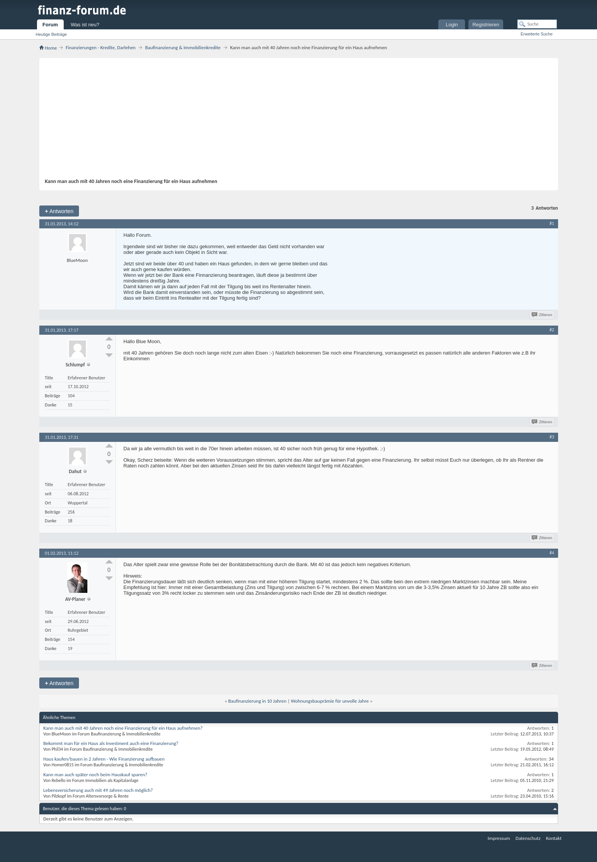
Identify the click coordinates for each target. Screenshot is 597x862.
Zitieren (542, 314)
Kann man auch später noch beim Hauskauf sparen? (95, 774)
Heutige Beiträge (51, 34)
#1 (551, 223)
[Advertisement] (295, 120)
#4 (551, 552)
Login (452, 24)
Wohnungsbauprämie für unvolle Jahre (330, 701)
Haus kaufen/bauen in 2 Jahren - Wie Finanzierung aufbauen (104, 759)
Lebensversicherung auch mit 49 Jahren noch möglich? (98, 790)
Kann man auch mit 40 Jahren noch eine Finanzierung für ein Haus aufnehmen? (123, 728)
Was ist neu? (85, 24)
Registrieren (485, 24)
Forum (50, 24)
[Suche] (537, 24)
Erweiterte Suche (537, 34)
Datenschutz (527, 838)
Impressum (499, 838)
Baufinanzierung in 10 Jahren (257, 701)
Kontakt (554, 838)
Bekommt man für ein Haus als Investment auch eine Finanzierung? (111, 743)
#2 (551, 329)
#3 (551, 437)
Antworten (59, 211)
